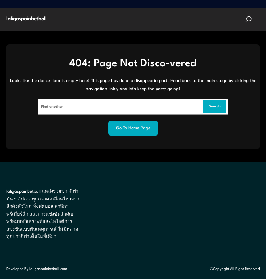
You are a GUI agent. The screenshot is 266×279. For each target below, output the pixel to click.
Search (215, 106)
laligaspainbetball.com (48, 269)
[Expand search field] (249, 19)
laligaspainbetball (26, 18)
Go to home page (133, 128)
